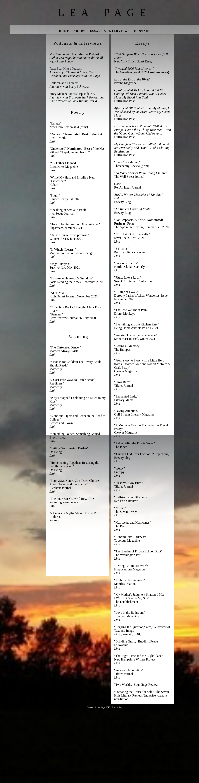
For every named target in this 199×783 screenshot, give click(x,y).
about (80, 30)
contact (142, 30)
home (64, 30)
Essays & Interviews (110, 30)
